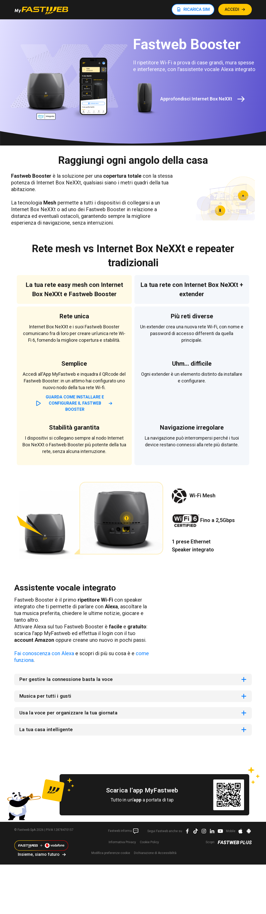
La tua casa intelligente (47, 731)
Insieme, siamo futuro (39, 855)
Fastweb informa (123, 832)
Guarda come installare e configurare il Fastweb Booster (75, 403)
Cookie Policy (149, 843)
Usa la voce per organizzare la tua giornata (71, 714)
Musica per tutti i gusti (46, 697)
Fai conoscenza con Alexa (44, 653)
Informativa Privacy (122, 843)
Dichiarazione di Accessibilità (155, 854)
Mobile (230, 832)
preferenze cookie (110, 854)
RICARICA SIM (196, 9)
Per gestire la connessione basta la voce (68, 680)
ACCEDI (232, 9)
